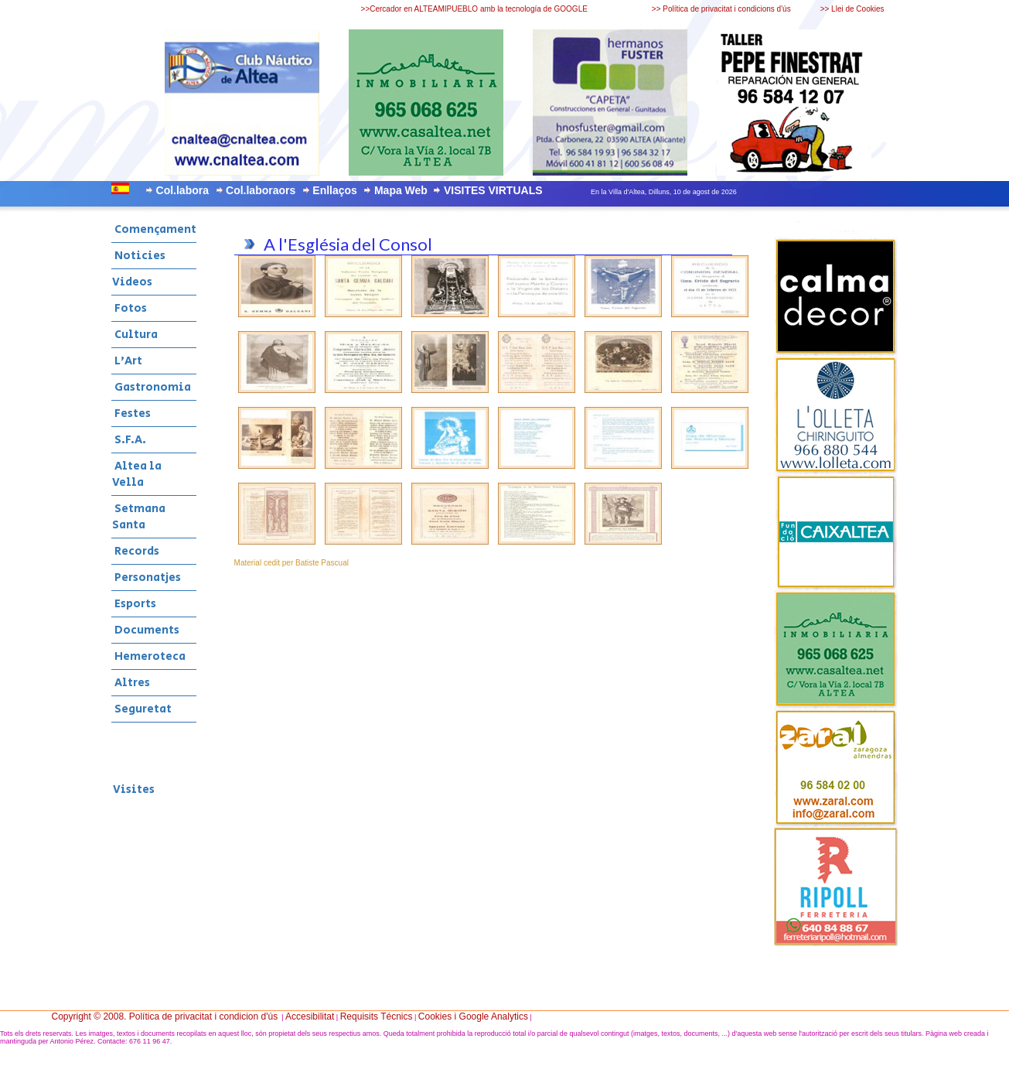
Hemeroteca (149, 656)
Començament (154, 229)
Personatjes (146, 577)
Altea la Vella (137, 474)
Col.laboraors (260, 190)
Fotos (129, 308)
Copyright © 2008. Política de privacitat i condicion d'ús (165, 1016)
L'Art (127, 361)
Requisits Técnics (376, 1016)
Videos (132, 282)
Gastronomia (151, 387)
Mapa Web (401, 190)
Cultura (135, 334)
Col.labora (182, 190)
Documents (145, 630)
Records (135, 551)
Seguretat (142, 709)
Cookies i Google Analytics (473, 1016)
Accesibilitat (309, 1016)
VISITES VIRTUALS (493, 190)
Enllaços (334, 190)
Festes (131, 413)
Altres (131, 683)
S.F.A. (129, 440)
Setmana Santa (138, 517)
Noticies (138, 256)
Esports (134, 604)
